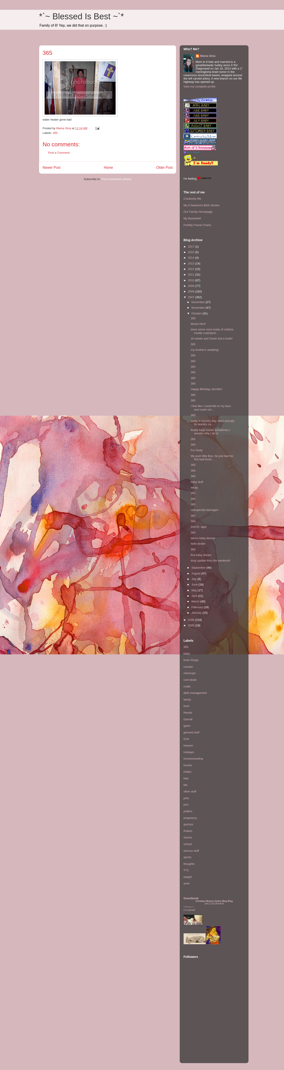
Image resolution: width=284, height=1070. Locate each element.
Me (185, 785)
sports (187, 857)
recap (194, 487)
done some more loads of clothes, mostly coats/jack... (212, 331)
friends (187, 712)
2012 (191, 269)
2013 (191, 263)
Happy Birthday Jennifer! (206, 389)
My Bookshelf (192, 218)
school (187, 844)
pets (186, 798)
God (186, 738)
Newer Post (52, 167)
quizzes (188, 824)
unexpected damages (204, 510)
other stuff (189, 791)
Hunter (187, 765)
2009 (191, 286)
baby (186, 653)
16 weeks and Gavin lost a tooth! (212, 338)
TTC (186, 870)
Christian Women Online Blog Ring (214, 901)
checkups (189, 673)
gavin (186, 725)
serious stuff (191, 850)
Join (206, 903)
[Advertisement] (196, 1032)
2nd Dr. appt (198, 526)
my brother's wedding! (205, 349)
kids (186, 778)
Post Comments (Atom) (116, 179)
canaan (188, 666)
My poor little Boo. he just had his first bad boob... (212, 457)
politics (187, 811)
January (197, 612)
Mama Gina (207, 56)
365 (55, 133)
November (198, 307)
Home (108, 167)
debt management (195, 693)
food (186, 706)
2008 (191, 291)
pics (186, 804)
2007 (191, 297)
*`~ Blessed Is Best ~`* (81, 16)
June (195, 584)
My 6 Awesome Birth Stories (201, 205)
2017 (191, 246)
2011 (191, 274)
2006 (191, 619)
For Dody (196, 450)
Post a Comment (59, 152)
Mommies (188, 907)
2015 (191, 252)
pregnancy (190, 818)
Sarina (187, 837)
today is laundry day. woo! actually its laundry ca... (212, 422)
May (194, 590)
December (198, 302)
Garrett (187, 719)
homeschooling (193, 758)
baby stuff (197, 482)
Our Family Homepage (198, 211)
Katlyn (187, 771)
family (187, 699)
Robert (187, 831)
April (194, 596)
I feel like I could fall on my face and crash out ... (211, 407)
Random (219, 903)
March (195, 601)
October (197, 313)
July (194, 579)
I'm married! (189, 910)
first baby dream (201, 555)
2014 (191, 257)
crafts (187, 686)
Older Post (164, 167)
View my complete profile (199, 86)
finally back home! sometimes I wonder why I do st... (210, 431)
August (196, 573)
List (212, 903)
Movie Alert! (198, 324)
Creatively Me (192, 198)
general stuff (191, 732)
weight (187, 877)
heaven (188, 745)
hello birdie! (198, 543)
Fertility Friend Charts (197, 225)
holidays (188, 752)
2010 (191, 280)
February (197, 607)
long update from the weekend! (210, 560)
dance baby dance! (203, 538)
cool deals (190, 679)
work (186, 883)
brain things (190, 660)
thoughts (189, 864)
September (198, 567)
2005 (191, 625)
